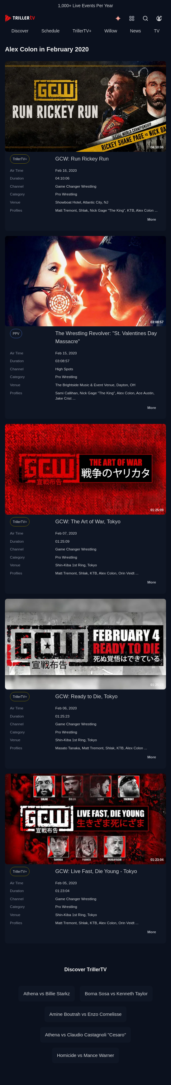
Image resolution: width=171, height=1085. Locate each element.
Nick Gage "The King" (107, 210)
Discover (20, 30)
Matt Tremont (66, 210)
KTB (130, 210)
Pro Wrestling (66, 194)
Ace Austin (144, 393)
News (135, 30)
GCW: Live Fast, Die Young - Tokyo (96, 871)
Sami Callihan (66, 393)
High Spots (64, 369)
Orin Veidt (126, 573)
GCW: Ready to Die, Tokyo (86, 696)
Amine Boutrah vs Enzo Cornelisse (86, 1014)
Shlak (83, 210)
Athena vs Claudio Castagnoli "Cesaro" (85, 1034)
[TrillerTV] (20, 18)
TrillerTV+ (82, 30)
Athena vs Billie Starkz (46, 993)
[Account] (159, 18)
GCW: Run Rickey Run (82, 159)
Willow (110, 30)
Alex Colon (145, 210)
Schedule (50, 30)
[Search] (145, 18)
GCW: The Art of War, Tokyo (88, 522)
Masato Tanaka (67, 748)
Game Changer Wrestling (76, 186)
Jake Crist (63, 398)
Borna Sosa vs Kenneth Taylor (116, 993)
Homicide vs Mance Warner (85, 1055)
